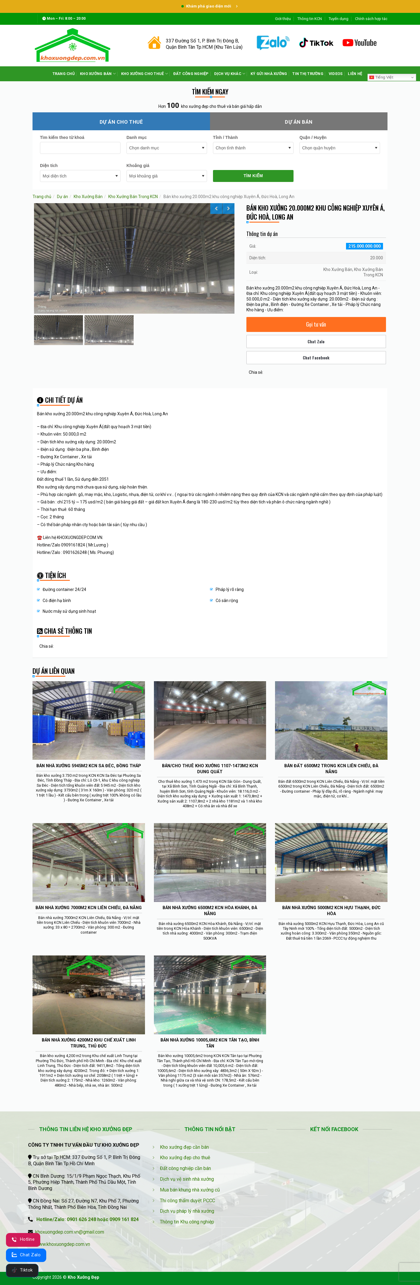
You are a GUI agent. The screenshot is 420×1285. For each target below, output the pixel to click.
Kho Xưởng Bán (88, 196)
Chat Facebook (316, 357)
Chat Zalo (316, 341)
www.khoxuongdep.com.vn (62, 1244)
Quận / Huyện (313, 137)
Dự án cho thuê (121, 122)
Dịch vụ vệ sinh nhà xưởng (187, 1179)
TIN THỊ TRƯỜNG (307, 73)
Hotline (23, 1239)
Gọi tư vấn (316, 324)
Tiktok (22, 1270)
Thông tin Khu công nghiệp (187, 1222)
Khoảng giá (137, 165)
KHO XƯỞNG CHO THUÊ (144, 73)
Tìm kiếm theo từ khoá (62, 137)
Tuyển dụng (338, 18)
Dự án (62, 196)
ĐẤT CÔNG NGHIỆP (191, 73)
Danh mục (136, 137)
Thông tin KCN (309, 18)
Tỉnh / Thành (225, 137)
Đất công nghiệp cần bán (185, 1168)
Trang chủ (42, 196)
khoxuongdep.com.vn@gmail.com (69, 1232)
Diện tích (49, 165)
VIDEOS (336, 73)
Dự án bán (299, 122)
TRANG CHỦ (63, 73)
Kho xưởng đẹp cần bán (184, 1147)
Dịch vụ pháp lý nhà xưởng (187, 1211)
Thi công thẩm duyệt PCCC (187, 1200)
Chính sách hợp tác (371, 18)
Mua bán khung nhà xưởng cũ (190, 1190)
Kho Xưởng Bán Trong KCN (133, 196)
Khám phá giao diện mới (210, 6)
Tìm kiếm (253, 175)
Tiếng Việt (381, 77)
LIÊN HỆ (355, 73)
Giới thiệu (283, 18)
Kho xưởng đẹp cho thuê (185, 1157)
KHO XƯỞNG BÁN (98, 73)
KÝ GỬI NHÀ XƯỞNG (269, 73)
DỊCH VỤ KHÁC (229, 73)
